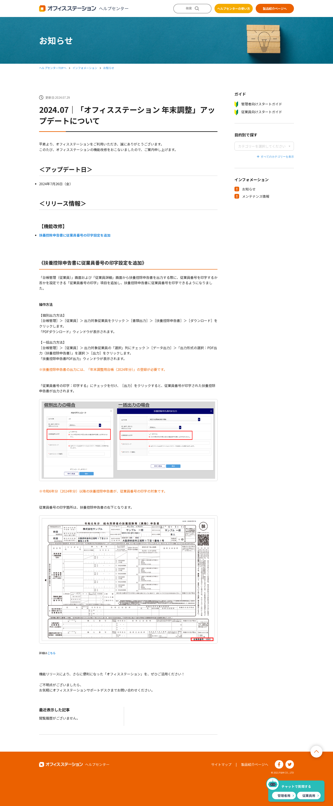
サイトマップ (221, 764)
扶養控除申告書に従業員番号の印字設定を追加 (74, 235)
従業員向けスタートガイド (258, 112)
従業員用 (308, 795)
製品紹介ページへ (275, 8)
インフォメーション (84, 68)
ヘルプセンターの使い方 (233, 8)
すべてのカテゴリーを (274, 156)
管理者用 (284, 795)
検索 (189, 8)
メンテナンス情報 (251, 196)
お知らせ (108, 68)
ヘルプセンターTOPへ (52, 68)
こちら (51, 653)
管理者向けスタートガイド (258, 104)
